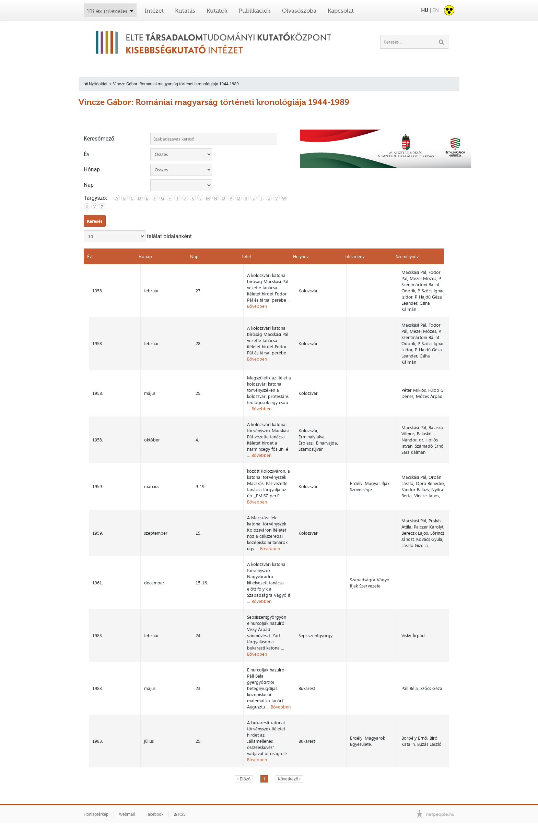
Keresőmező (99, 139)
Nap (89, 185)
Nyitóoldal (95, 84)
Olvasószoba (299, 10)
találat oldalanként (138, 236)
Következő (288, 754)
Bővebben (256, 303)
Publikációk (254, 10)
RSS (180, 789)
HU (424, 10)
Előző (245, 754)
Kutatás (185, 10)
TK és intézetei (107, 11)
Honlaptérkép (96, 789)
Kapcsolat (341, 10)
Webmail (127, 789)
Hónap (92, 169)
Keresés (95, 221)
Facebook (154, 789)
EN (435, 10)
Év (87, 154)
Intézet (154, 10)
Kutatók (217, 10)
